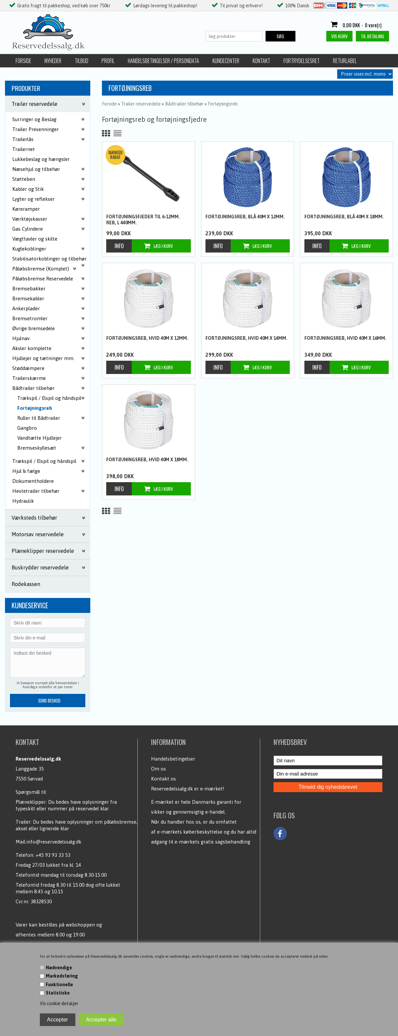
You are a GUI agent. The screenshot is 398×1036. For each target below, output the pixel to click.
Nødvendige (59, 967)
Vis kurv (339, 36)
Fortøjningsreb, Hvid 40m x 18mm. (147, 459)
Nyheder (52, 61)
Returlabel (345, 61)
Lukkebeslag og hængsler (41, 159)
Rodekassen (26, 584)
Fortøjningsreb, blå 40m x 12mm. (245, 216)
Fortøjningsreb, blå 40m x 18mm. (344, 216)
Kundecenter (225, 61)
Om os (158, 769)
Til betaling (372, 36)
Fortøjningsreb (34, 408)
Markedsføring (62, 976)
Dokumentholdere (33, 481)
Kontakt (261, 61)
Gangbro (27, 428)
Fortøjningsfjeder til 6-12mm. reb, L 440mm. (143, 219)
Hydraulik (23, 501)
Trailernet (23, 149)
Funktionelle (59, 984)
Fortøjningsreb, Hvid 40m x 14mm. (246, 338)
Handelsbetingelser (173, 759)
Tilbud (81, 61)
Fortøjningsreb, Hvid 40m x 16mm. (345, 338)
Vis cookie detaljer (59, 1003)
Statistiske (58, 993)
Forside (23, 61)
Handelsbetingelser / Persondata (163, 61)
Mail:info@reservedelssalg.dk (48, 842)
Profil (108, 61)
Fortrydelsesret (301, 61)
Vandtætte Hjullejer (39, 438)
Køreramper (26, 209)
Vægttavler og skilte (34, 239)
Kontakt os (163, 778)
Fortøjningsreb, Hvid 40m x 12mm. (147, 338)
